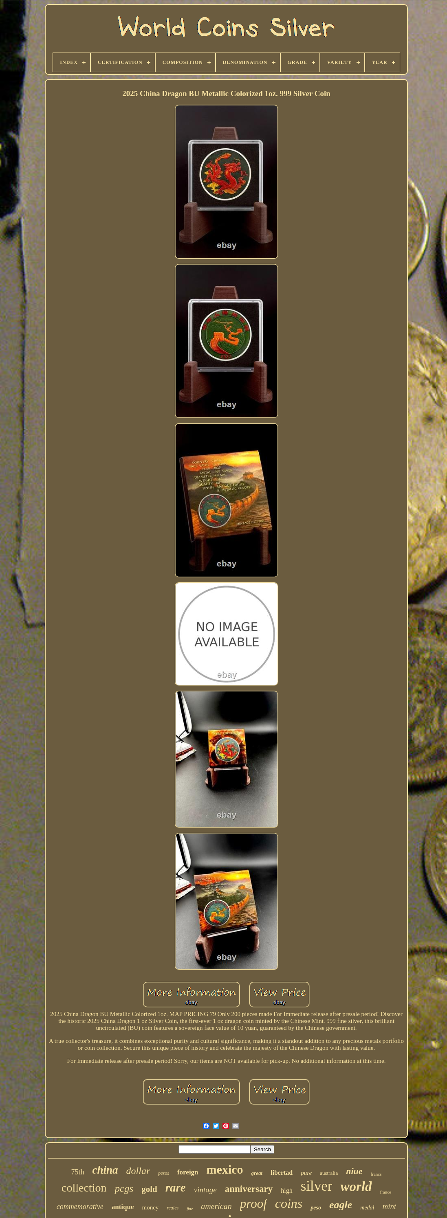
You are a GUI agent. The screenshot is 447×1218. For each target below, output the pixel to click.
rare (175, 1187)
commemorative (80, 1207)
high (286, 1190)
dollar (138, 1170)
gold (149, 1189)
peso (315, 1208)
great (256, 1173)
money (150, 1207)
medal (367, 1208)
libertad (282, 1172)
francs (376, 1174)
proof (253, 1203)
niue (354, 1171)
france (385, 1191)
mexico (225, 1169)
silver (316, 1186)
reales (172, 1208)
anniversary (249, 1189)
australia (329, 1173)
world (356, 1186)
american (216, 1206)
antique (123, 1207)
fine (190, 1209)
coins (289, 1203)
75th (77, 1172)
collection (84, 1187)
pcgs (124, 1188)
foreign (187, 1172)
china (105, 1170)
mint (389, 1206)
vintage (205, 1189)
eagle (340, 1205)
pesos (163, 1173)
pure (306, 1173)
